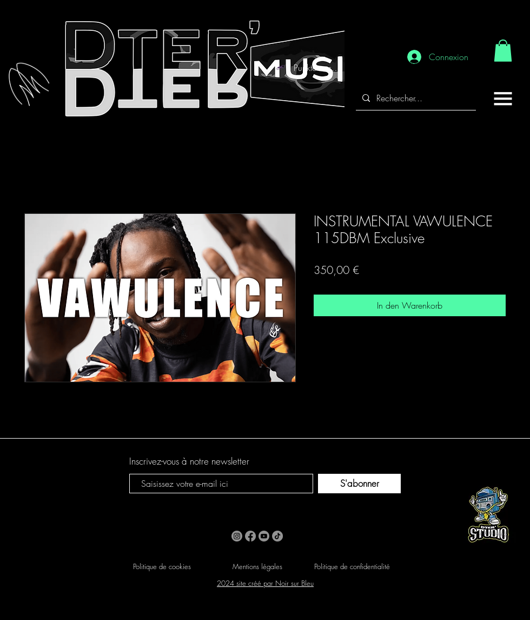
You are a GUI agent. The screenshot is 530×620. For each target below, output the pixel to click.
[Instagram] (236, 536)
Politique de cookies (162, 566)
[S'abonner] (359, 483)
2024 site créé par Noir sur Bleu (265, 583)
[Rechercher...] (414, 98)
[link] (503, 51)
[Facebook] (250, 536)
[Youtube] (264, 536)
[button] (503, 98)
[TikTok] (277, 536)
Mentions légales (257, 566)
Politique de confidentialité (352, 566)
